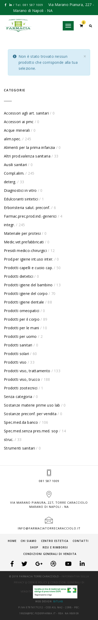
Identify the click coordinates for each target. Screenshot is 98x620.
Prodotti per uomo (20, 336)
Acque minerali (17, 130)
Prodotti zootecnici (20, 387)
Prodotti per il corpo (21, 319)
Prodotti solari (16, 353)
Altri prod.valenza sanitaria (27, 156)
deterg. (10, 181)
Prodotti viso (15, 362)
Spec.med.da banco (21, 422)
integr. (9, 224)
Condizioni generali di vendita (50, 554)
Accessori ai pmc (18, 121)
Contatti (81, 541)
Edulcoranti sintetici (21, 199)
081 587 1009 (49, 481)
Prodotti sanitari (18, 345)
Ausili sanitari (15, 164)
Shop (34, 547)
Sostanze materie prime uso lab (32, 405)
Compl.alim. (14, 173)
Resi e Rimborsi (55, 547)
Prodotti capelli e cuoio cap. (28, 267)
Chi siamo (29, 541)
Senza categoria (18, 396)
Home (12, 541)
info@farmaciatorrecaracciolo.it (49, 528)
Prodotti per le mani (21, 327)
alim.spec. (12, 138)
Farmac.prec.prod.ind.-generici (30, 216)
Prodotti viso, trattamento (27, 370)
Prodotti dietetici (18, 276)
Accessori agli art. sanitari (26, 113)
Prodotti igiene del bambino (28, 284)
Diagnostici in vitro (20, 190)
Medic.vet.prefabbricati (24, 241)
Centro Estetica (54, 541)
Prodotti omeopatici (21, 310)
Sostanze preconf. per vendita (30, 413)
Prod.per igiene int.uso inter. (28, 259)
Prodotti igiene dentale (24, 302)
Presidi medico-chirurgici (25, 250)
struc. (9, 439)
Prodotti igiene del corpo (26, 293)
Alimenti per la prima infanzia (29, 147)
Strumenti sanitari (19, 448)
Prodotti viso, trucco (22, 379)
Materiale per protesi (22, 233)
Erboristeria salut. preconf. (27, 207)
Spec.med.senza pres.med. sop (31, 430)
